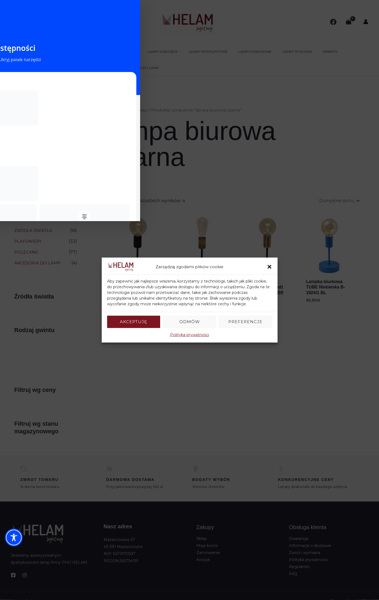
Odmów (189, 321)
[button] (269, 267)
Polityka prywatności (189, 334)
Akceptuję (133, 321)
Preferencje (245, 321)
